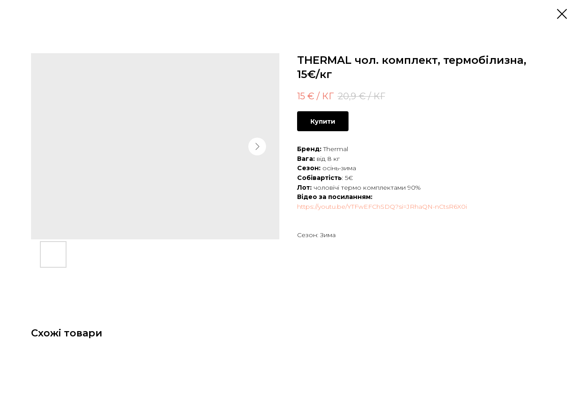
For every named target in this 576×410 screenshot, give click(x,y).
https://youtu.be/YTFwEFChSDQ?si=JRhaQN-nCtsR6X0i (382, 207)
